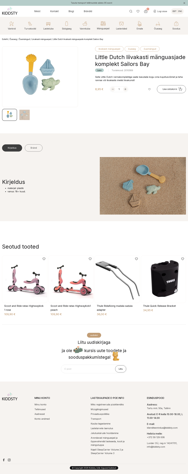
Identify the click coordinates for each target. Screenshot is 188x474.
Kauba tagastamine (100, 423)
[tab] (12, 148)
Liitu (121, 368)
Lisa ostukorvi (173, 89)
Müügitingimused (99, 409)
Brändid (88, 11)
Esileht (5, 39)
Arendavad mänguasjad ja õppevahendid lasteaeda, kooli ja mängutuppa (108, 441)
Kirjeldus (12, 147)
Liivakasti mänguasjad (41, 39)
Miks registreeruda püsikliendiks (107, 404)
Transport (96, 418)
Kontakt (54, 11)
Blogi (71, 11)
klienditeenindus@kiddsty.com (162, 427)
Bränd (34, 147)
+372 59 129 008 (156, 437)
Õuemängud (24, 39)
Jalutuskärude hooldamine (104, 433)
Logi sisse (160, 11)
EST (174, 11)
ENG (180, 11)
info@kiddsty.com (156, 446)
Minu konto (40, 404)
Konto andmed (42, 418)
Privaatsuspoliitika (100, 414)
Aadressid (39, 414)
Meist (37, 11)
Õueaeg (13, 39)
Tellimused (39, 409)
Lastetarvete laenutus (102, 428)
